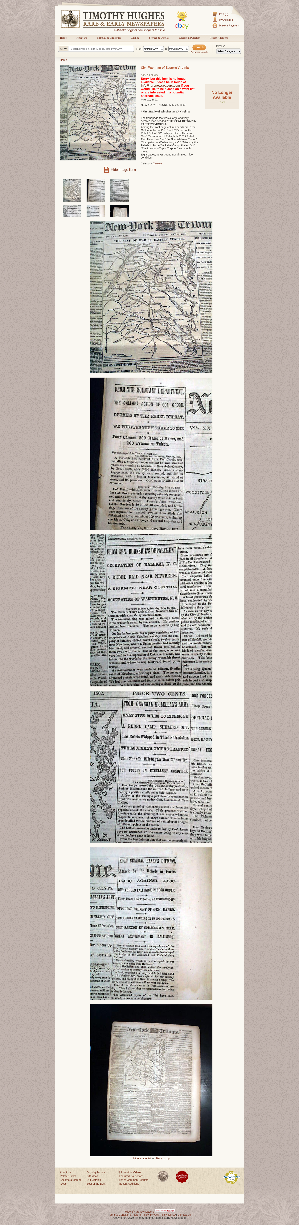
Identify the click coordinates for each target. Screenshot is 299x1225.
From (139, 48)
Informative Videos (130, 1172)
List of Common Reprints (133, 1179)
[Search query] (96, 49)
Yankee (157, 163)
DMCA (172, 1214)
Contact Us (184, 1214)
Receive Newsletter (189, 37)
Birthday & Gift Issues (109, 37)
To (166, 48)
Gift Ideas (92, 1176)
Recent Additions (219, 37)
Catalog (135, 37)
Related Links (68, 1176)
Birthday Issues (96, 1172)
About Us (81, 37)
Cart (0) (223, 14)
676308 (153, 74)
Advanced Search (199, 52)
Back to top (163, 1158)
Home (63, 37)
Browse (220, 46)
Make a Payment (229, 25)
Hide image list (142, 1158)
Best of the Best (96, 1183)
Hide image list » (123, 170)
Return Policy (141, 1214)
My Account (226, 19)
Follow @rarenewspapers (139, 1211)
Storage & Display (159, 37)
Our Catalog (94, 1179)
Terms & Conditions (119, 1214)
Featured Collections (131, 1176)
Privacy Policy (158, 1214)
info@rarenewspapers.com (160, 85)
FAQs (63, 1183)
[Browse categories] (228, 51)
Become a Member (71, 1179)
